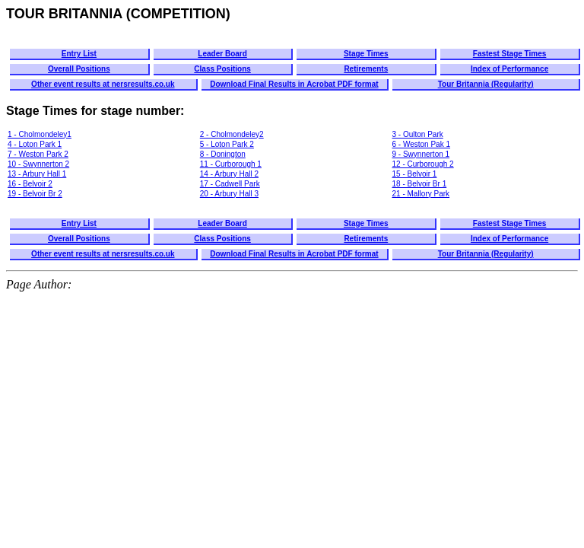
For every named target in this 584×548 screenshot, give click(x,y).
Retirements (366, 69)
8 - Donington (223, 154)
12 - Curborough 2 (423, 164)
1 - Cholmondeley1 (39, 134)
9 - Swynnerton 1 (421, 154)
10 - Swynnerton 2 (38, 164)
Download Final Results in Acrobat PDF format (294, 84)
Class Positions (222, 69)
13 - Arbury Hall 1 (37, 174)
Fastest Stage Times (510, 53)
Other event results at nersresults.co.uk (102, 84)
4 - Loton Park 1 (35, 144)
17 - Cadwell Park (230, 184)
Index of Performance (509, 69)
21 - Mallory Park (421, 194)
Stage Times (366, 53)
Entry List (79, 53)
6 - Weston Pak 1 (421, 144)
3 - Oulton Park (417, 134)
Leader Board (222, 53)
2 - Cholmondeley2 (232, 134)
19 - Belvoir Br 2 (35, 194)
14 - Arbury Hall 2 (229, 174)
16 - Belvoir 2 (30, 184)
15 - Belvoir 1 (414, 174)
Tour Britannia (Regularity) (486, 84)
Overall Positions (79, 69)
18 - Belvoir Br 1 (419, 184)
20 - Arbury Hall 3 (229, 194)
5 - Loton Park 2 (227, 144)
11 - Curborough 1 (231, 164)
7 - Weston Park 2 (38, 154)
